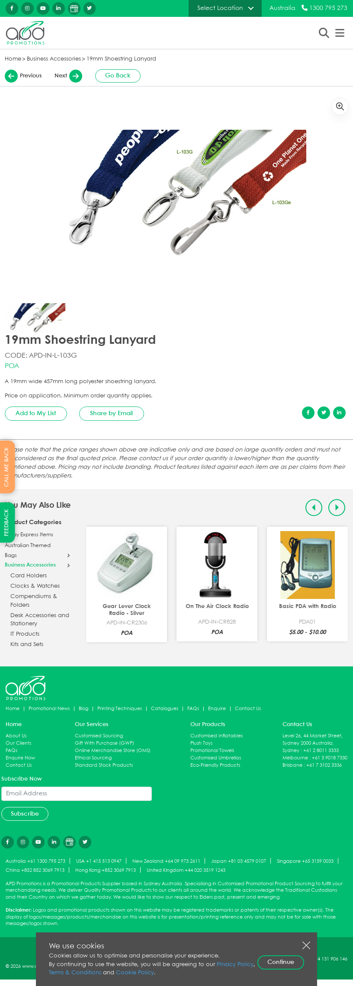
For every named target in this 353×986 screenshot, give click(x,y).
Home (13, 59)
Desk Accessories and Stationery (39, 620)
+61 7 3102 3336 (324, 765)
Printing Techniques (119, 708)
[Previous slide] (313, 507)
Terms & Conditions (75, 973)
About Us (16, 735)
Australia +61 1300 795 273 (35, 861)
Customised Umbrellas (215, 758)
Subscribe (25, 814)
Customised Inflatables (216, 735)
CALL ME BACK (7, 467)
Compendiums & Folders (33, 601)
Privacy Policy (235, 964)
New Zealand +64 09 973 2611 (166, 861)
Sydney (290, 750)
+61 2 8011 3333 (321, 750)
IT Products (24, 634)
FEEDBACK (7, 522)
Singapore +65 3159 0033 (305, 861)
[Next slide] (336, 507)
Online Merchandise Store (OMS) (113, 750)
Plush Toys (201, 743)
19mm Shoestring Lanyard (121, 59)
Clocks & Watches (35, 586)
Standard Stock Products (104, 765)
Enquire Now (20, 758)
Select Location (220, 8)
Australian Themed (28, 545)
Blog (83, 708)
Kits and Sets (26, 644)
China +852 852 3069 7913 (35, 870)
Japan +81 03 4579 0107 (238, 861)
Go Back (118, 76)
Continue (280, 962)
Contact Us (248, 708)
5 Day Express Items (29, 535)
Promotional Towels (212, 750)
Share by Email (111, 413)
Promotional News (49, 708)
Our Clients (18, 743)
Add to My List (36, 413)
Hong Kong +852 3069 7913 (105, 870)
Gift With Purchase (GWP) (104, 743)
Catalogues (164, 708)
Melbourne (295, 758)
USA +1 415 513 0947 (99, 861)
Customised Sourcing (99, 735)
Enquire (217, 708)
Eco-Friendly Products (215, 765)
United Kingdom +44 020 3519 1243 (186, 870)
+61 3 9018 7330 (329, 758)
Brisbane (292, 765)
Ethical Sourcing (93, 758)
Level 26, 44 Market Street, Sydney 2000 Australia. (312, 739)
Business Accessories (54, 59)
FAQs (193, 708)
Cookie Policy (135, 973)
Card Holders (28, 576)
